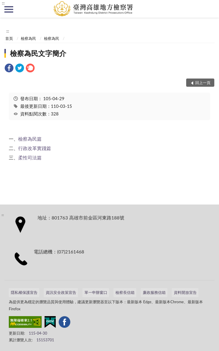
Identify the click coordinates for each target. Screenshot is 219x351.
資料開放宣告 (185, 292)
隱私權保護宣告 (24, 292)
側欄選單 (8, 9)
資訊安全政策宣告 (61, 292)
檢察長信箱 (125, 292)
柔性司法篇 (30, 157)
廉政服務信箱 (154, 292)
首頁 (9, 38)
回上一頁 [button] (202, 82)
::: (3, 3)
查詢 (210, 9)
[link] (9, 69)
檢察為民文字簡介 (38, 53)
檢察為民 (28, 38)
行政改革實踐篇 (34, 148)
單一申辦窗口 (95, 292)
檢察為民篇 (30, 139)
